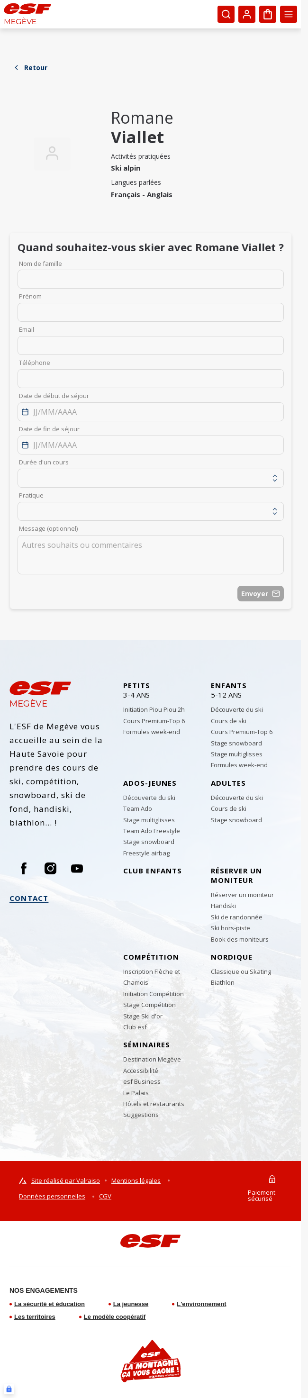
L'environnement (201, 1303)
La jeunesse (130, 1303)
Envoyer (260, 593)
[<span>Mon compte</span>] (246, 14)
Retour (29, 67)
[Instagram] (50, 868)
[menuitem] (163, 692)
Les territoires (34, 1316)
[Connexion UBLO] (9, 1389)
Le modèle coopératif (115, 1316)
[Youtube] (76, 868)
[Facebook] (23, 868)
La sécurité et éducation (49, 1303)
